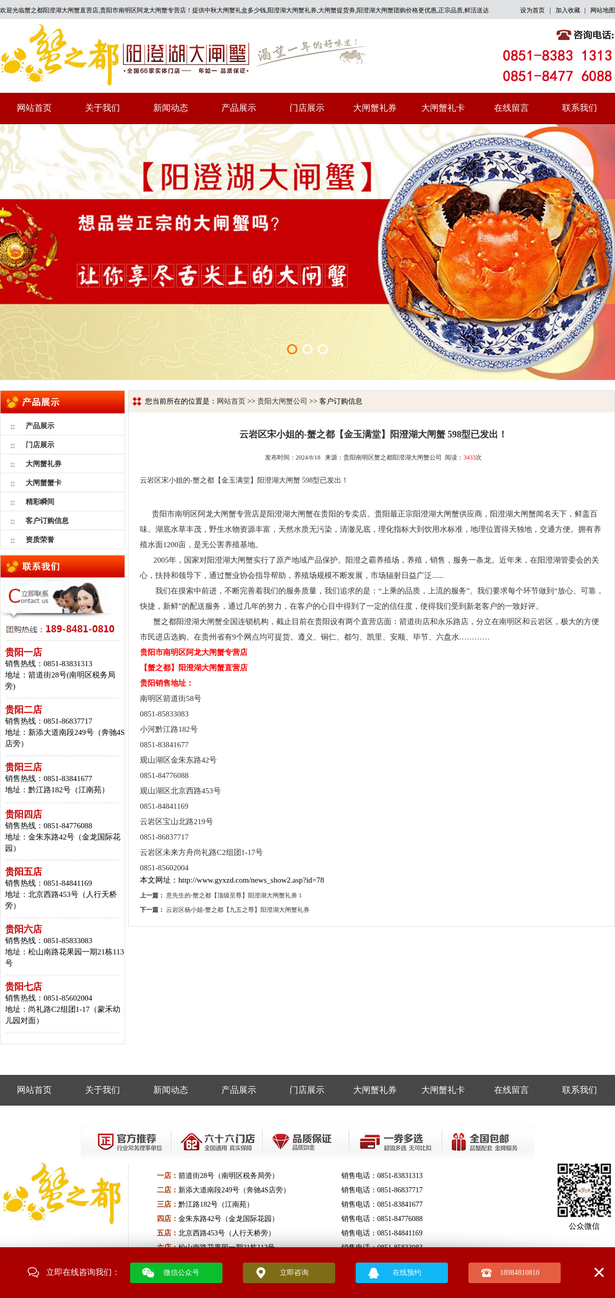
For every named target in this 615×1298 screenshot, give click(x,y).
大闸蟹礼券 (375, 108)
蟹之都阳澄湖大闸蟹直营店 (61, 10)
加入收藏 (568, 10)
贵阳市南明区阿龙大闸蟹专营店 (143, 10)
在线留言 (511, 108)
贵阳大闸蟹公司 (282, 401)
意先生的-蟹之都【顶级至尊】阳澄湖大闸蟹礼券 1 (234, 895)
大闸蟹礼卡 (443, 108)
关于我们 (102, 108)
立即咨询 (294, 1272)
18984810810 (520, 1272)
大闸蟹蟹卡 (43, 483)
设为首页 (532, 10)
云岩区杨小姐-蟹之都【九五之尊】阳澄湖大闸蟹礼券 (238, 909)
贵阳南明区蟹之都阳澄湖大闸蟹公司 (392, 457)
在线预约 (407, 1272)
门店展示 (307, 108)
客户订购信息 (47, 521)
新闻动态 (170, 108)
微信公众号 (181, 1272)
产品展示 (238, 108)
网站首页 (34, 108)
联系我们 (579, 108)
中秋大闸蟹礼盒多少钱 (235, 10)
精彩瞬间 (40, 502)
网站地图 (602, 10)
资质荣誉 (40, 540)
